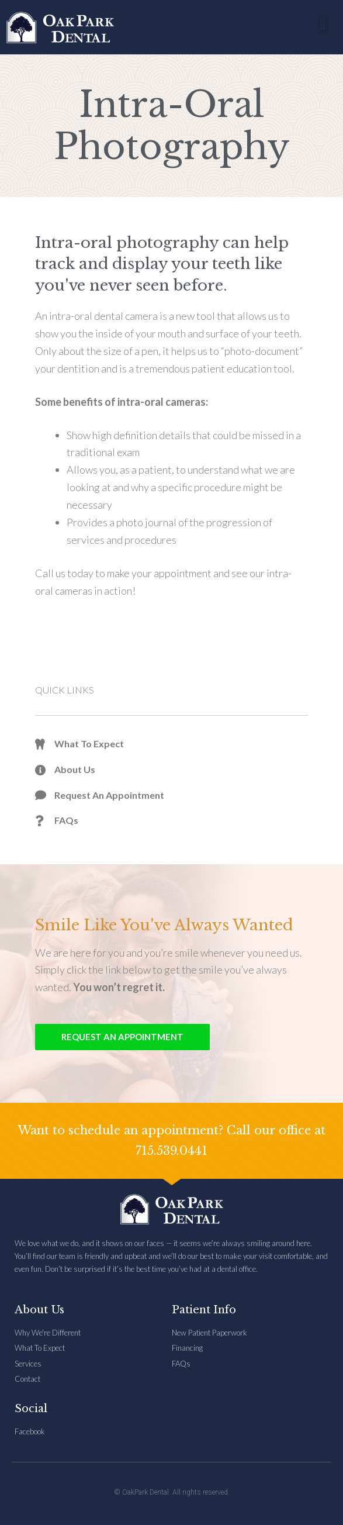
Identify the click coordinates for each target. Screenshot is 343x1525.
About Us (39, 1309)
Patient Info (204, 1309)
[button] (322, 24)
